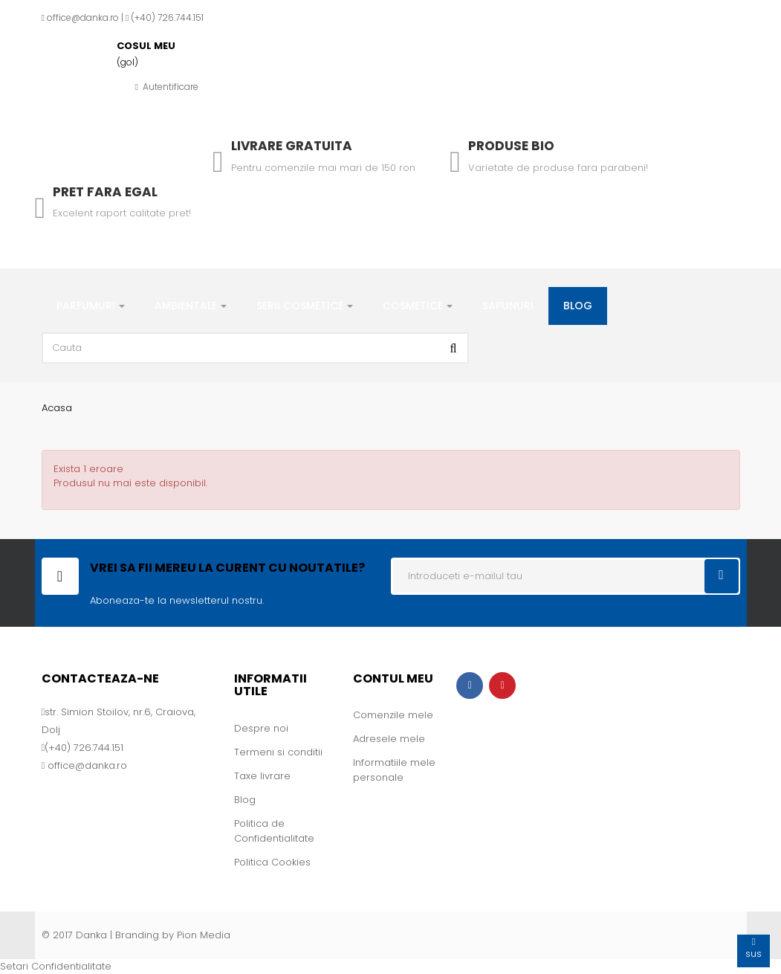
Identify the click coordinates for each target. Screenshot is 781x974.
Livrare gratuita (291, 146)
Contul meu (393, 678)
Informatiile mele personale (394, 769)
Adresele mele (389, 739)
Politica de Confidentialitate (274, 830)
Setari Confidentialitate (55, 966)
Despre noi (261, 728)
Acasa (57, 408)
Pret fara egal (105, 192)
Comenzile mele (393, 715)
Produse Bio (511, 146)
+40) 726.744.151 (169, 17)
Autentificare (166, 86)
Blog (245, 800)
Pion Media (203, 935)
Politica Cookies (272, 862)
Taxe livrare (262, 776)
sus (753, 948)
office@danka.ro (83, 17)
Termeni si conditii (278, 752)
